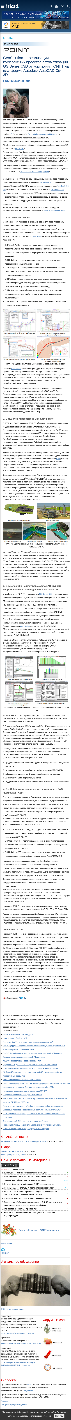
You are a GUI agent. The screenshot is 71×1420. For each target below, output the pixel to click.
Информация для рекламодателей (14, 1405)
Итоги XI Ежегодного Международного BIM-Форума (26, 1129)
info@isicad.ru (28, 1391)
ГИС (12, 134)
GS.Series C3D (45, 182)
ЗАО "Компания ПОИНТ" (55, 210)
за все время (18, 1169)
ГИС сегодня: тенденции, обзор (34, 171)
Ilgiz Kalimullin (5, 1338)
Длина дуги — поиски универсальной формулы (25, 1173)
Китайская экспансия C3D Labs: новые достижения (24, 1141)
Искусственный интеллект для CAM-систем (22, 1095)
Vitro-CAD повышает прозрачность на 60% (22, 1080)
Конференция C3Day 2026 (15, 1038)
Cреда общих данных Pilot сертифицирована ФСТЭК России (30, 1064)
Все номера (6, 1243)
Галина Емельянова (16, 80)
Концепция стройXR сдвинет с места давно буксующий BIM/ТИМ (32, 1125)
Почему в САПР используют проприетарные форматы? (28, 1042)
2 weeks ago (37, 1343)
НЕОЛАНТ (19, 149)
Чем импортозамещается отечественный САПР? (25, 1091)
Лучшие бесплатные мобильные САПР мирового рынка (29, 1184)
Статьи (8, 38)
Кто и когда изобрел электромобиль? (20, 1209)
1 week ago (30, 1333)
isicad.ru (30, 1385)
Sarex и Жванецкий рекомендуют (18, 1034)
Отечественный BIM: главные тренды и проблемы (25, 1121)
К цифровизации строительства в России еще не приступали (30, 1068)
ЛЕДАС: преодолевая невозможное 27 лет (22, 1061)
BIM (58, 459)
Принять (59, 1416)
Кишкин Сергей (6, 1316)
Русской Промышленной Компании (43, 134)
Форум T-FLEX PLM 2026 (12, 1152)
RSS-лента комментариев (13, 1309)
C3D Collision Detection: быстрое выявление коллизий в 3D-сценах (33, 1053)
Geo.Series (36, 236)
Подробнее (5, 1401)
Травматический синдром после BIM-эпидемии (24, 1057)
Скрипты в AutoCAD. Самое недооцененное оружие (27, 1198)
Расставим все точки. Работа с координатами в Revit (27, 1176)
